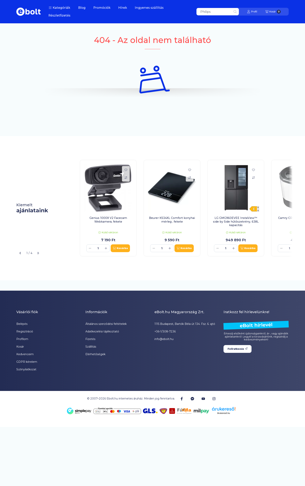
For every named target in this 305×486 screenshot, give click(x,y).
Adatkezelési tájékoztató (102, 331)
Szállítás (90, 346)
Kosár (20, 346)
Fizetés (90, 339)
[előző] (20, 253)
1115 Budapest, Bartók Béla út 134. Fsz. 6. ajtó (184, 324)
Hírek (122, 8)
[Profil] (252, 12)
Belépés (21, 324)
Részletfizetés (59, 15)
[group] (184, 208)
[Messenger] (192, 399)
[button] (59, 8)
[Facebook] (182, 399)
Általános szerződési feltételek (106, 324)
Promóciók (101, 8)
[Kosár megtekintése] (273, 12)
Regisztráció (24, 331)
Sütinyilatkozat (26, 369)
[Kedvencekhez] (126, 170)
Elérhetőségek (95, 354)
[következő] (38, 253)
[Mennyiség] (98, 248)
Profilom (22, 339)
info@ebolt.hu (164, 339)
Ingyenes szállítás (149, 8)
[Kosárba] (120, 248)
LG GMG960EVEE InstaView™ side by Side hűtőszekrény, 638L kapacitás (236, 221)
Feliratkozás (237, 348)
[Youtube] (203, 399)
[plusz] (106, 248)
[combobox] (217, 12)
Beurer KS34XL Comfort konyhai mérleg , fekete (172, 219)
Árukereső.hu (223, 413)
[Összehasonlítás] (126, 178)
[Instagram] (214, 399)
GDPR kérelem (26, 362)
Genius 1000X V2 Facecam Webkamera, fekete (108, 219)
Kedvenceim (25, 354)
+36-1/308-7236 (165, 331)
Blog (82, 8)
